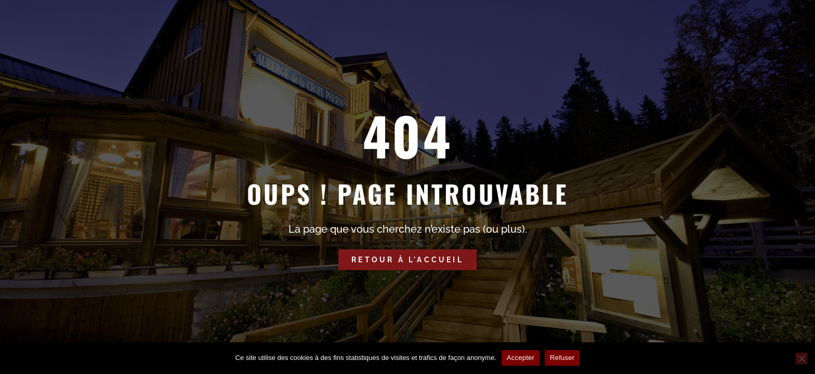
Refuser (562, 358)
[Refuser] (801, 358)
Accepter (520, 358)
